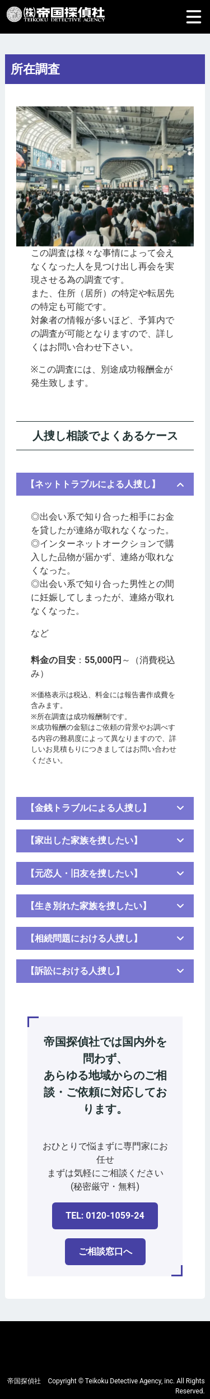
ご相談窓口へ (105, 1251)
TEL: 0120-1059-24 (105, 1215)
